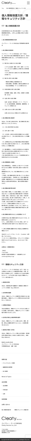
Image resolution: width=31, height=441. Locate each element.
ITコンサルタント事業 (9, 363)
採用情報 (4, 399)
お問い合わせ (6, 404)
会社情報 (4, 382)
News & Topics (6, 377)
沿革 (4, 394)
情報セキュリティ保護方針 (21, 410)
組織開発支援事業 (7, 367)
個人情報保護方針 (6, 410)
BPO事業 (5, 371)
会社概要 (5, 385)
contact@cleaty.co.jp (8, 256)
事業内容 (4, 359)
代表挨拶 (5, 390)
